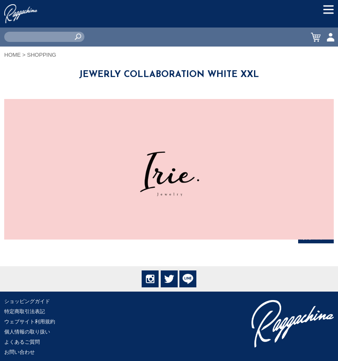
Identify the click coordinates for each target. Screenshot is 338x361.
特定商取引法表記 (24, 311)
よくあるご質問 (22, 342)
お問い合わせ (19, 352)
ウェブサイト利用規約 (29, 322)
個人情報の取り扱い (27, 332)
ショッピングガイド (27, 301)
